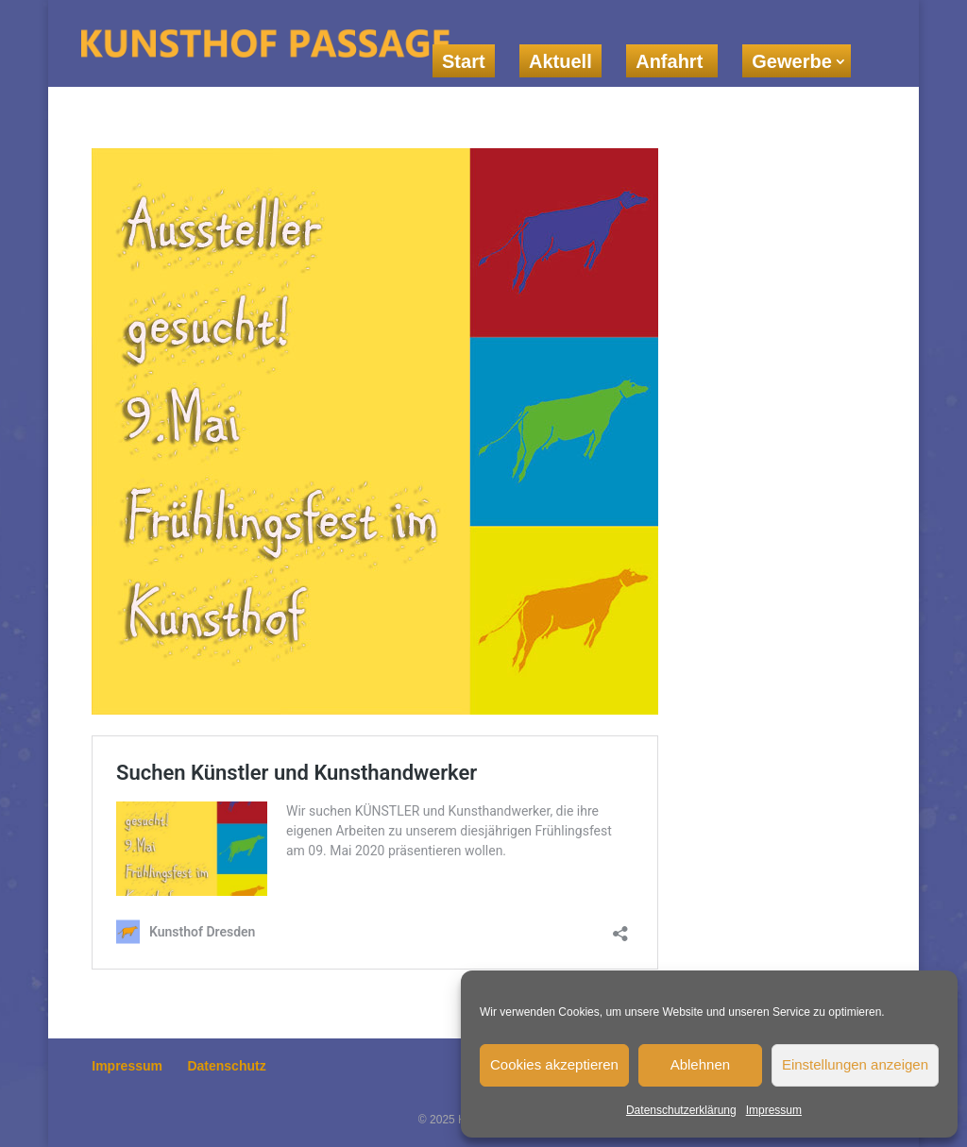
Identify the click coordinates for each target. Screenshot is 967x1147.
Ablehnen (700, 1064)
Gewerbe (791, 61)
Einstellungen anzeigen (855, 1064)
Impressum (774, 1110)
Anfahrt (672, 61)
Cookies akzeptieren (554, 1064)
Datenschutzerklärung (681, 1110)
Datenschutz (226, 1065)
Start (463, 61)
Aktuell (560, 61)
